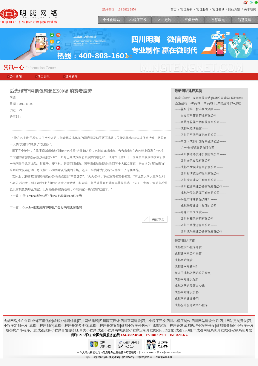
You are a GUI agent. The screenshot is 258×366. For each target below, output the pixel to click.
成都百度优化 (42, 321)
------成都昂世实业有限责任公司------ (199, 167)
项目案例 (186, 9)
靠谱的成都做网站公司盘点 (193, 273)
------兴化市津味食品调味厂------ (196, 199)
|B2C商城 (207, 103)
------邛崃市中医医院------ (191, 212)
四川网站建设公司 (205, 321)
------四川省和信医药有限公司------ (197, 218)
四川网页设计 (109, 321)
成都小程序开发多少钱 (71, 325)
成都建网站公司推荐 (188, 253)
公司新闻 (16, 76)
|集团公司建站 (220, 98)
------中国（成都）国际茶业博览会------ (200, 141)
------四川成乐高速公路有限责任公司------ (202, 231)
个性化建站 (111, 20)
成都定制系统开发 (238, 330)
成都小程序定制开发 (137, 330)
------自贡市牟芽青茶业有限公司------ (199, 115)
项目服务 (202, 9)
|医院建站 (236, 98)
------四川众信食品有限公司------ (196, 160)
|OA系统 (235, 103)
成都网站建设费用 (187, 298)
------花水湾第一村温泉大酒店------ (197, 109)
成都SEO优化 (164, 330)
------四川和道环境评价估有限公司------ (200, 154)
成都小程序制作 (41, 325)
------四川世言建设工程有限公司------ (199, 180)
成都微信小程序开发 (188, 247)
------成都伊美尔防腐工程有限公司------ (200, 192)
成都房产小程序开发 (21, 330)
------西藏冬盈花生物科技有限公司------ (200, 122)
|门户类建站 (221, 103)
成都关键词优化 (65, 321)
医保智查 (191, 20)
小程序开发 (138, 20)
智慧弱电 (218, 20)
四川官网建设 (130, 321)
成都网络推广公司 (17, 321)
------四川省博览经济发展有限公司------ (200, 173)
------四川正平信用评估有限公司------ (199, 135)
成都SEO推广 (185, 330)
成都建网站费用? (186, 266)
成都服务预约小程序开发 (235, 325)
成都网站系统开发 (210, 330)
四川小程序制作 (178, 321)
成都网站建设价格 (187, 292)
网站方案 (234, 9)
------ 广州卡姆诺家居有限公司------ (197, 147)
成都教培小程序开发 (199, 325)
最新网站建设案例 (188, 91)
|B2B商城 (194, 103)
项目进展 (44, 76)
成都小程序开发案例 (104, 325)
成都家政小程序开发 (167, 325)
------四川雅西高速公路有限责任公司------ (202, 186)
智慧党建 (245, 20)
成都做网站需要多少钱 (190, 285)
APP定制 (164, 20)
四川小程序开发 (154, 321)
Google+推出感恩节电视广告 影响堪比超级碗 (52, 207)
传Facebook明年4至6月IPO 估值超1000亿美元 (52, 195)
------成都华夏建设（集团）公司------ (199, 205)
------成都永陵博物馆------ (191, 128)
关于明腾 (250, 9)
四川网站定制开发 (233, 321)
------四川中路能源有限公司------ (196, 225)
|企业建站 (181, 103)
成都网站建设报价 (187, 279)
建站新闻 (72, 76)
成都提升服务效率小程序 (191, 305)
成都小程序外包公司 (136, 325)
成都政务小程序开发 (52, 330)
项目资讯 (218, 9)
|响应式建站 (182, 98)
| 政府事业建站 (200, 98)
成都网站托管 (184, 260)
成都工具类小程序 (83, 330)
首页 (173, 9)
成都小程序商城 (109, 330)
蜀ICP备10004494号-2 (169, 352)
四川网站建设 (88, 321)
